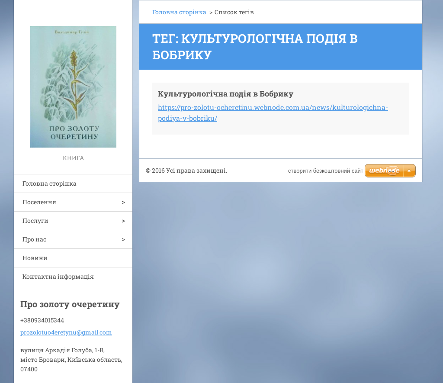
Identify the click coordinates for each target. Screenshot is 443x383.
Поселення (39, 202)
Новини (35, 258)
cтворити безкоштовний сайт (325, 170)
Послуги (35, 220)
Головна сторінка (49, 183)
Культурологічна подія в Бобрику (225, 93)
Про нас (34, 239)
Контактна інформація (58, 276)
